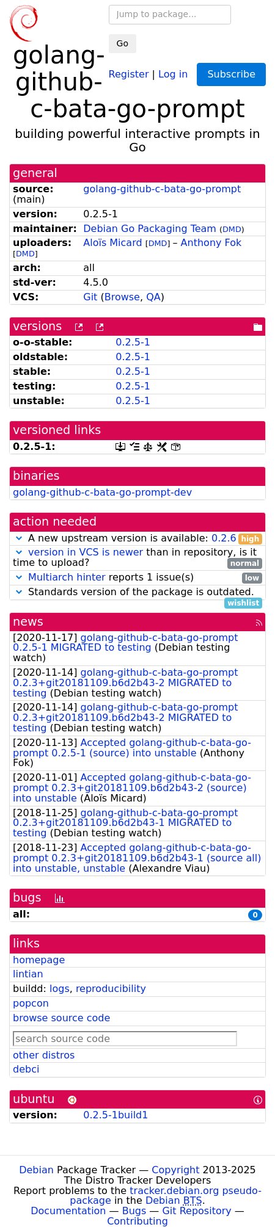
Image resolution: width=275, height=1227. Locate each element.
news (28, 622)
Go (122, 43)
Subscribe (231, 74)
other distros (44, 1055)
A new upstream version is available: (137, 539)
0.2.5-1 (133, 342)
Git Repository (196, 1211)
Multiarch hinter (67, 577)
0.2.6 (224, 538)
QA (153, 297)
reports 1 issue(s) (137, 578)
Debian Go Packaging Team (149, 228)
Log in (173, 73)
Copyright (175, 1170)
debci (26, 1069)
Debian (36, 1170)
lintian (28, 974)
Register (129, 73)
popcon (31, 1003)
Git (90, 297)
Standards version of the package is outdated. (137, 592)
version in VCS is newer (85, 552)
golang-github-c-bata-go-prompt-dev (102, 492)
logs (60, 988)
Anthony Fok (211, 242)
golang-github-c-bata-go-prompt (162, 189)
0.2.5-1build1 (115, 1115)
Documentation (68, 1211)
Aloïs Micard (112, 242)
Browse (122, 297)
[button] (19, 538)
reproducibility (111, 988)
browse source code (61, 1018)
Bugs (134, 1211)
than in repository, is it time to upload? (137, 558)
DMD (231, 229)
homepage (39, 960)
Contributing (137, 1221)
